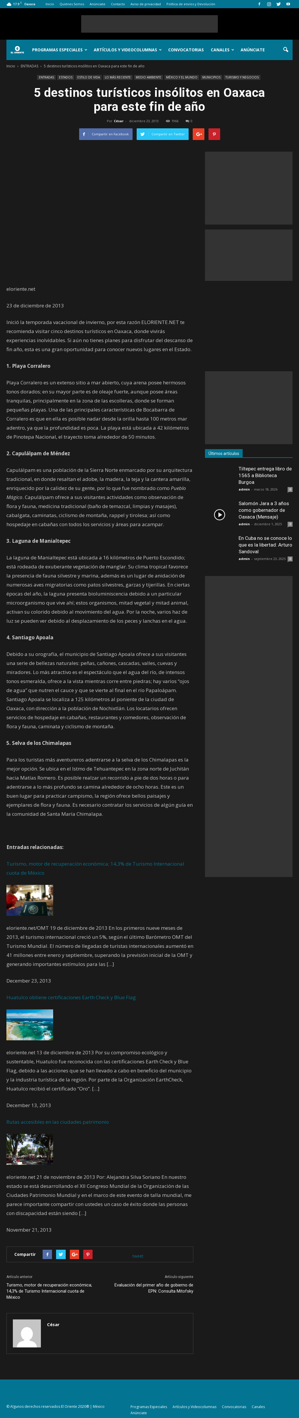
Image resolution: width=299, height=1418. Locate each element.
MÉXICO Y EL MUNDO (181, 77)
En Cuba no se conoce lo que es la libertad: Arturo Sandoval (265, 544)
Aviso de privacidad (146, 4)
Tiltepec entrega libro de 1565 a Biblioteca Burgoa (265, 475)
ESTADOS (65, 77)
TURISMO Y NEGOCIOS (242, 77)
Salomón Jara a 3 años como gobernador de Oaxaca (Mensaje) (264, 510)
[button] (286, 50)
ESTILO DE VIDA (88, 77)
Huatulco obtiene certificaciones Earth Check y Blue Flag (71, 997)
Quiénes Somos (72, 4)
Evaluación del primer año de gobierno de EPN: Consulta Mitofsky (153, 1288)
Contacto (118, 4)
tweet (138, 1256)
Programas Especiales (59, 49)
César (119, 121)
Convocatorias (186, 49)
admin (244, 489)
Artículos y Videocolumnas (128, 49)
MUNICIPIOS (211, 77)
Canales (222, 49)
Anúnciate (97, 4)
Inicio (50, 4)
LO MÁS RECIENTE (118, 77)
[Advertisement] (149, 24)
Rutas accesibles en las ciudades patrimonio (57, 1121)
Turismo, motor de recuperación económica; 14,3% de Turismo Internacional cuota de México (49, 1291)
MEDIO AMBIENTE (148, 77)
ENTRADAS (46, 77)
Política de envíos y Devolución (190, 4)
